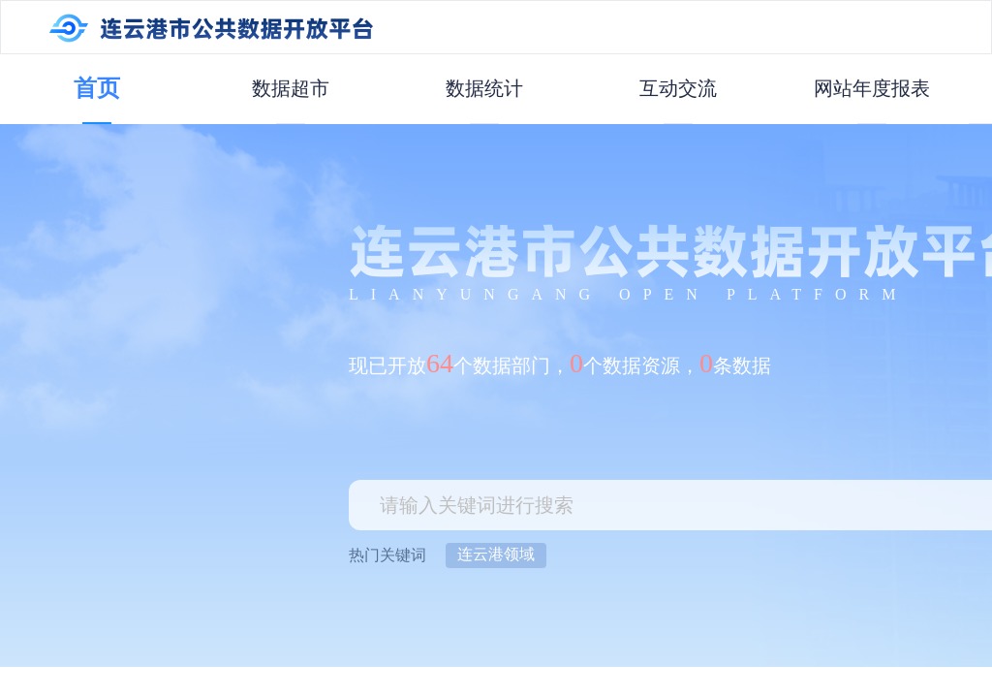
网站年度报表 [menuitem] (872, 88)
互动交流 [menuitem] (678, 88)
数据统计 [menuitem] (484, 88)
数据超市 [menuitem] (290, 88)
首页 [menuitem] (97, 88)
